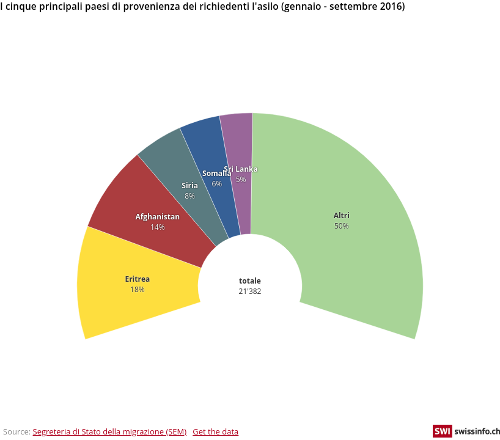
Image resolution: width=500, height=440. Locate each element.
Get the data (215, 431)
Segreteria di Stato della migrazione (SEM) (110, 431)
